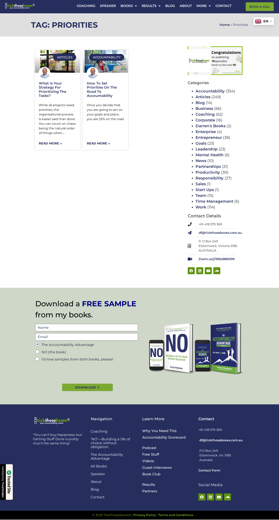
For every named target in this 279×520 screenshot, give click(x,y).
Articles (202, 97)
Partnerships (208, 166)
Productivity (207, 172)
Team (200, 195)
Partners (149, 491)
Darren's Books (210, 126)
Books (129, 6)
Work (200, 207)
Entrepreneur (208, 137)
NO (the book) (53, 352)
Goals (200, 143)
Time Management (214, 201)
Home (225, 25)
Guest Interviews (157, 468)
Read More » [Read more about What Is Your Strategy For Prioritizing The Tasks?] (50, 143)
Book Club (151, 474)
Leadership (206, 149)
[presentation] (64, 371)
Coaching (86, 6)
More (203, 6)
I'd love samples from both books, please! (77, 359)
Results (151, 6)
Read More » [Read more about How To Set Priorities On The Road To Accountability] (98, 143)
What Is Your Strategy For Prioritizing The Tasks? (52, 89)
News (200, 160)
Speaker (108, 6)
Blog (170, 6)
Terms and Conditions (175, 515)
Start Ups (204, 189)
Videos (148, 461)
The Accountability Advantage (67, 345)
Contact (223, 6)
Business (204, 108)
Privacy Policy (144, 515)
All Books (99, 466)
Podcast (149, 448)
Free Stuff (150, 455)
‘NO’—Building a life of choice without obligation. (110, 443)
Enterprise (205, 131)
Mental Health (209, 155)
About (186, 6)
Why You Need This (159, 431)
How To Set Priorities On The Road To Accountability (102, 89)
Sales (200, 184)
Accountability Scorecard (164, 438)
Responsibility (209, 178)
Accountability (210, 91)
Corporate (205, 120)
